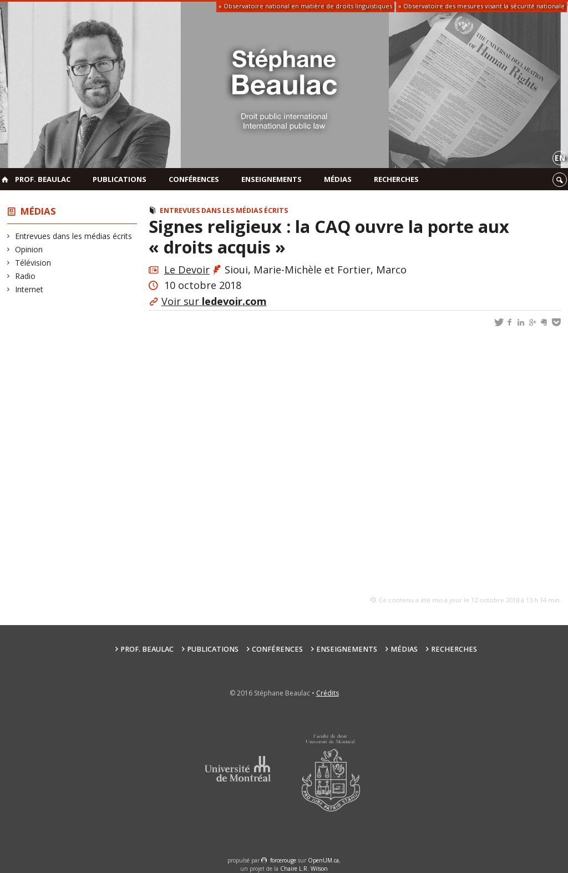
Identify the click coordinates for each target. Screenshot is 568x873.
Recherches (396, 179)
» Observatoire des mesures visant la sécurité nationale (481, 6)
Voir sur (214, 301)
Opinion (29, 249)
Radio (26, 276)
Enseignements (271, 179)
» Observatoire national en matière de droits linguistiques (305, 6)
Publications (119, 179)
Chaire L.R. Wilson (304, 868)
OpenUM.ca (323, 860)
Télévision (33, 262)
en (560, 158)
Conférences (194, 179)
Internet (29, 289)
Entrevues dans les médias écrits (74, 236)
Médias (338, 179)
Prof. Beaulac (42, 179)
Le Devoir (187, 269)
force (283, 860)
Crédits (327, 693)
